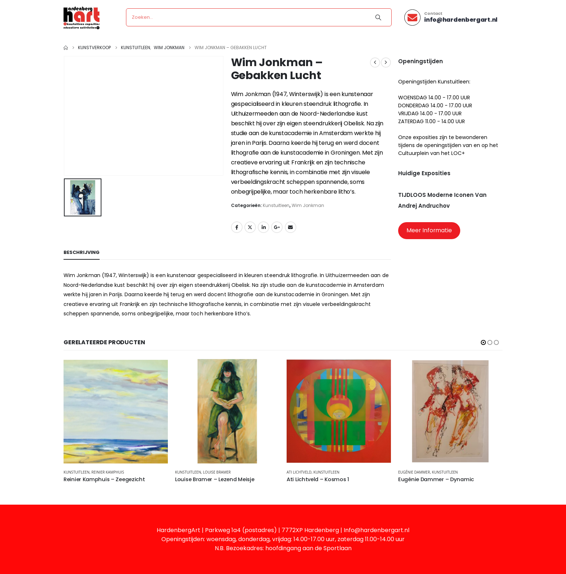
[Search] (378, 17)
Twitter (250, 227)
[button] (483, 342)
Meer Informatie (429, 230)
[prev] (375, 62)
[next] (386, 62)
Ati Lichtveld (299, 472)
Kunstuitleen (276, 205)
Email (290, 227)
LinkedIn (263, 227)
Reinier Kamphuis (107, 472)
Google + (277, 227)
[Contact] (450, 17)
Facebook (237, 227)
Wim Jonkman (308, 205)
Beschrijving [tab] (82, 252)
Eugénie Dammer (414, 472)
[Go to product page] (116, 411)
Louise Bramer (217, 472)
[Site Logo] (82, 17)
